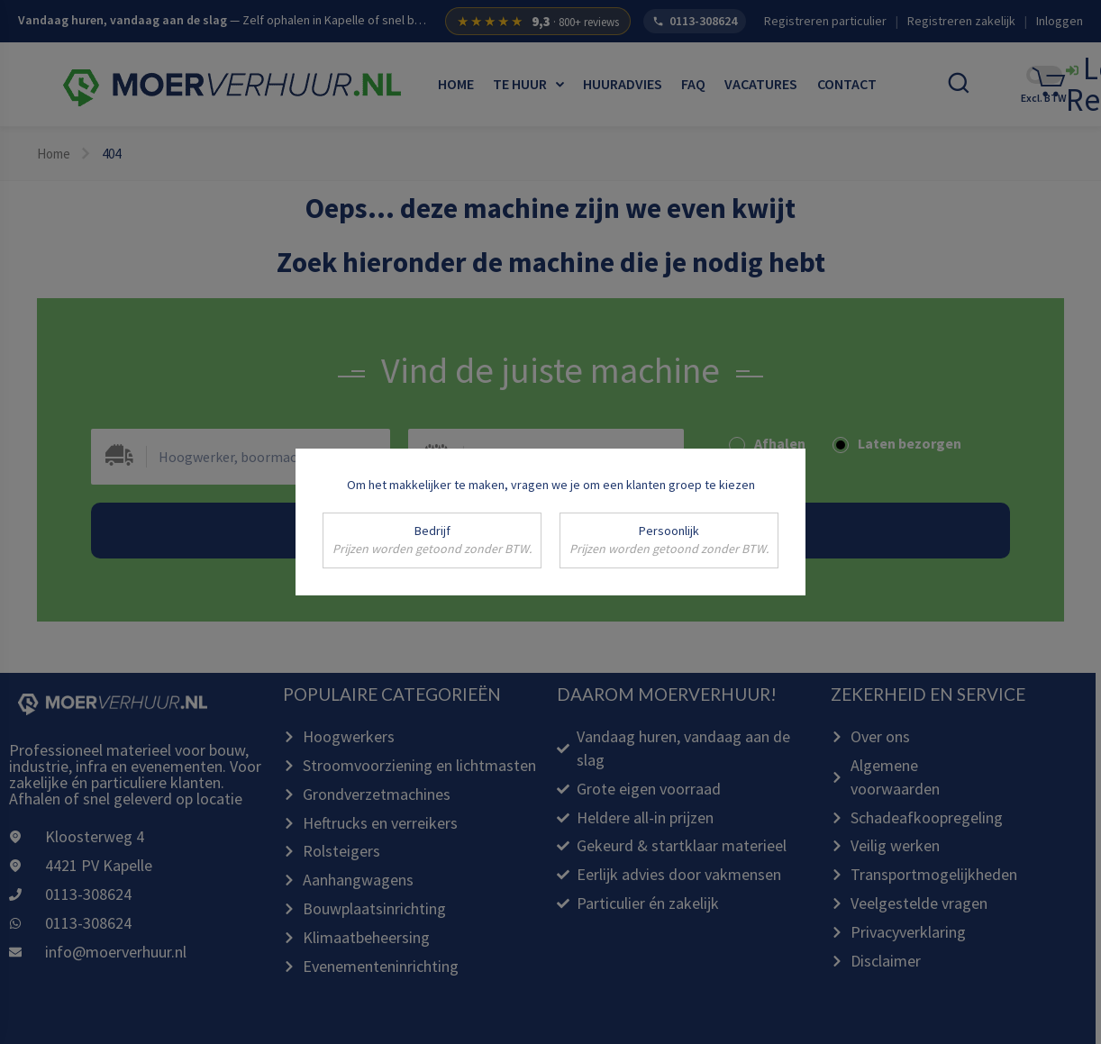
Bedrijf (432, 540)
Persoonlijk (669, 540)
